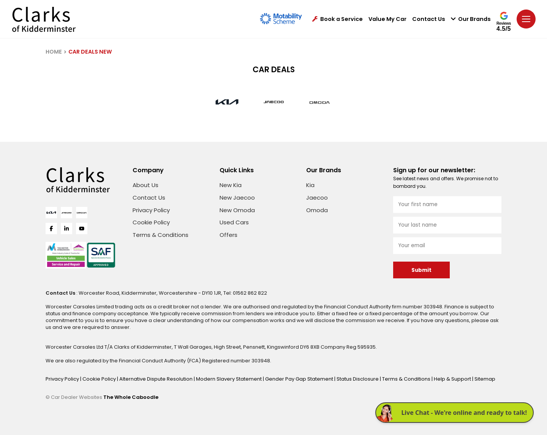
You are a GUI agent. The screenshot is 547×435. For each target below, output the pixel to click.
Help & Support (453, 379)
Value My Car (387, 19)
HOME (54, 52)
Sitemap (484, 379)
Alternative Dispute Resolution (156, 379)
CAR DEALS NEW (90, 52)
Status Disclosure (358, 379)
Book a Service (337, 19)
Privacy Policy (151, 210)
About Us (145, 185)
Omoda (317, 210)
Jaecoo (317, 198)
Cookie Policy (151, 222)
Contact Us (428, 19)
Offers (228, 235)
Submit (421, 270)
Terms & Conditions (160, 235)
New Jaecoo (237, 198)
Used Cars (234, 222)
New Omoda (237, 210)
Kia (310, 185)
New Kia (231, 185)
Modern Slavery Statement (229, 379)
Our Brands (471, 19)
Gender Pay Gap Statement (299, 379)
